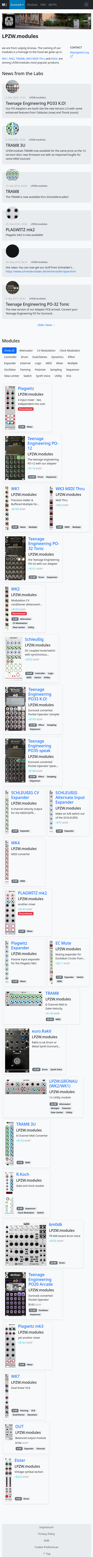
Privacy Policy (46, 1534)
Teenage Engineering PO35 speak (39, 745)
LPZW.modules (37, 97)
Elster (54, 58)
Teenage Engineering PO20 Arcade (40, 1279)
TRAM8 (20, 58)
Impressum (46, 1527)
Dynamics (57, 357)
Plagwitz (26, 388)
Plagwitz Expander (20, 945)
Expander (10, 363)
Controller (10, 357)
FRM (43, 4)
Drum (24, 357)
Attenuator (26, 350)
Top (47, 1553)
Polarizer (40, 369)
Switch (28, 376)
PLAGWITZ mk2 (20, 229)
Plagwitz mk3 (30, 1326)
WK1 (5, 58)
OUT (19, 1426)
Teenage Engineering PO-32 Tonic (37, 304)
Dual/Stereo (39, 357)
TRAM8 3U (15, 145)
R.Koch (22, 1174)
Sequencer (72, 369)
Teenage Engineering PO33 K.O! (36, 103)
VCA (68, 376)
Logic (38, 363)
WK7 (15, 1376)
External (25, 363)
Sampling (56, 369)
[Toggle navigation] (86, 4)
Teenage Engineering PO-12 (43, 443)
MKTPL (52, 4)
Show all (9, 350)
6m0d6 (55, 1224)
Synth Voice (43, 376)
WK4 (15, 842)
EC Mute (63, 943)
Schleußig (34, 639)
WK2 (12, 58)
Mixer (59, 363)
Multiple (73, 363)
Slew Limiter (11, 376)
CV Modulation (46, 350)
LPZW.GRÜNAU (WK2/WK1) (63, 1083)
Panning (25, 369)
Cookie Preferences (46, 1547)
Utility (58, 376)
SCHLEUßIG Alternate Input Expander (70, 797)
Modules (32, 4)
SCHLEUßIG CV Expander (25, 795)
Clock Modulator (70, 350)
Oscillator (10, 369)
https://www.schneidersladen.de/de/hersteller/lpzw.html (41, 271)
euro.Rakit (41, 1031)
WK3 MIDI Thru (35, 58)
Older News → (46, 325)
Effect (71, 357)
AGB (46, 1540)
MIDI (49, 363)
